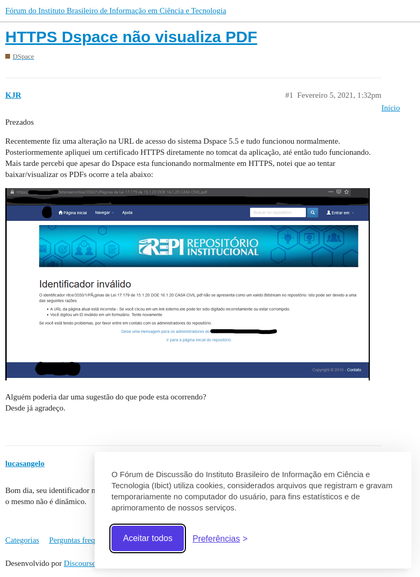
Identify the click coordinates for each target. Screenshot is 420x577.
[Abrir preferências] (219, 539)
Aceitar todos (147, 538)
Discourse (80, 563)
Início (390, 108)
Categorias (22, 540)
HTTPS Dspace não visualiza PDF (131, 36)
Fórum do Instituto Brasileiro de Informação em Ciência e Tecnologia (115, 10)
